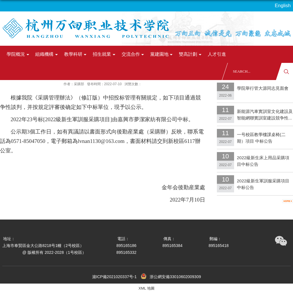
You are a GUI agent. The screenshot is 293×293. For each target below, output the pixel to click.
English (283, 5)
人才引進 (217, 54)
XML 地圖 (146, 288)
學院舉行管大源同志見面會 (262, 88)
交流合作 (134, 54)
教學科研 (76, 54)
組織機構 (47, 54)
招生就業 (105, 54)
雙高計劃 (191, 54)
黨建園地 (162, 54)
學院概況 (19, 54)
